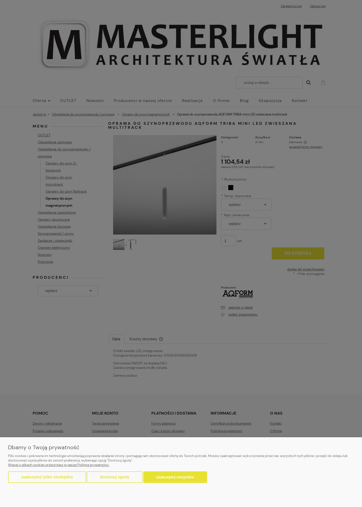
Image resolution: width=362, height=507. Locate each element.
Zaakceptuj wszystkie (175, 477)
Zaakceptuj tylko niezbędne (47, 477)
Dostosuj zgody (114, 477)
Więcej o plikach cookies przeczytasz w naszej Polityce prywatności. (58, 465)
